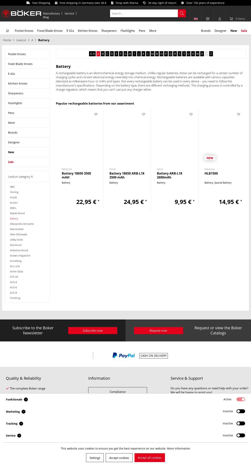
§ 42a (11, 74)
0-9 (92, 54)
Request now (158, 330)
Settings (95, 458)
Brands (12, 132)
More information (178, 448)
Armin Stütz (16, 271)
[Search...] (148, 13)
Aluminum (16, 245)
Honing (14, 192)
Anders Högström (20, 255)
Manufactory (51, 13)
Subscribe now (93, 330)
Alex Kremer (17, 229)
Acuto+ (14, 202)
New (11, 152)
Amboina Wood (19, 250)
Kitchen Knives (17, 83)
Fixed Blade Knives (20, 64)
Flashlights (15, 103)
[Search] (182, 13)
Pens (11, 113)
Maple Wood (17, 213)
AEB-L (13, 208)
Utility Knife (16, 239)
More (11, 123)
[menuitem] (51, 13)
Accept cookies (119, 458)
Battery (14, 218)
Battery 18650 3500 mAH (76, 175)
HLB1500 (211, 173)
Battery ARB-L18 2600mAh (169, 175)
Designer (14, 142)
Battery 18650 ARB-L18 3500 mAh (126, 175)
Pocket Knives (17, 54)
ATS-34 (14, 276)
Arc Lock (15, 266)
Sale (11, 162)
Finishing (15, 298)
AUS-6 (13, 287)
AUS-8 (13, 292)
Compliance (118, 392)
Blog (46, 17)
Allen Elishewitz (18, 234)
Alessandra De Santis (22, 224)
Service (69, 13)
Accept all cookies (150, 458)
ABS (12, 186)
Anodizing (16, 261)
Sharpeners (15, 93)
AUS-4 (13, 282)
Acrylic (13, 197)
